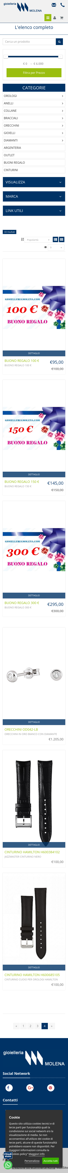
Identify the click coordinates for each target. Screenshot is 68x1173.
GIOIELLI (9, 133)
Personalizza (32, 1161)
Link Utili (33, 210)
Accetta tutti (51, 1160)
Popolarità (38, 239)
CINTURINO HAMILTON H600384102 (32, 852)
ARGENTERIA (12, 148)
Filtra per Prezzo (34, 73)
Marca (33, 196)
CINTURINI (11, 170)
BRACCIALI (11, 118)
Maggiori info (37, 1154)
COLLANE (10, 111)
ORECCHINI (11, 126)
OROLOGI (10, 96)
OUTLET (9, 155)
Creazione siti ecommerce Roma (33, 1168)
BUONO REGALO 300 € (22, 603)
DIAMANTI (11, 140)
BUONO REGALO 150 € (22, 481)
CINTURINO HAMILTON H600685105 (32, 975)
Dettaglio (34, 353)
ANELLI (8, 103)
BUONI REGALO (14, 163)
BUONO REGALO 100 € (22, 360)
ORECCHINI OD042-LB (21, 729)
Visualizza (33, 182)
